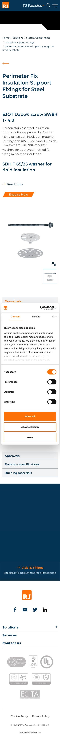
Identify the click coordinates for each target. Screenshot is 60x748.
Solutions (17, 37)
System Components (38, 37)
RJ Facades (33, 5)
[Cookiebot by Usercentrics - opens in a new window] (42, 308)
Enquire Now (18, 194)
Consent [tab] (15, 316)
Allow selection (30, 427)
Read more (15, 184)
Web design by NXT (29, 732)
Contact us (11, 643)
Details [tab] (36, 316)
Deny (30, 437)
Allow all (30, 416)
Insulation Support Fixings (19, 42)
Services (9, 635)
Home (5, 37)
